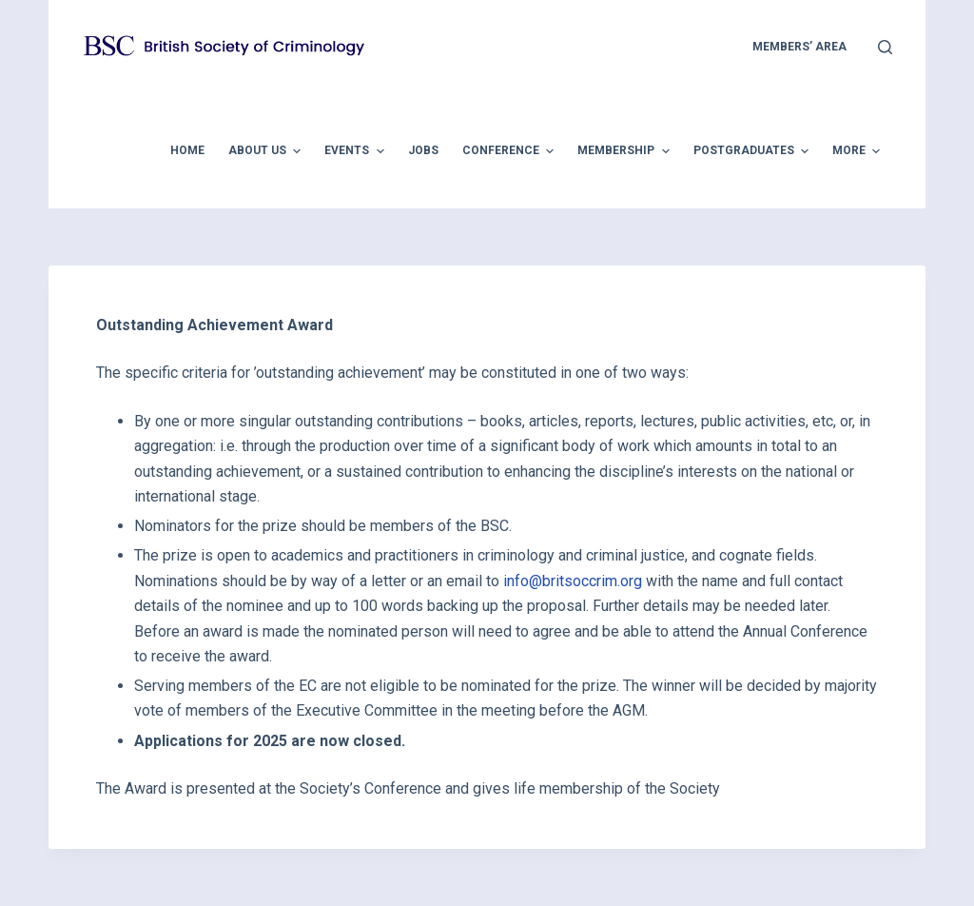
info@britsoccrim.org (572, 581)
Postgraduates (753, 151)
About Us (266, 151)
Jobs (423, 150)
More (858, 151)
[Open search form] (885, 47)
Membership (625, 151)
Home (187, 150)
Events (356, 151)
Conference (510, 151)
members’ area (799, 46)
